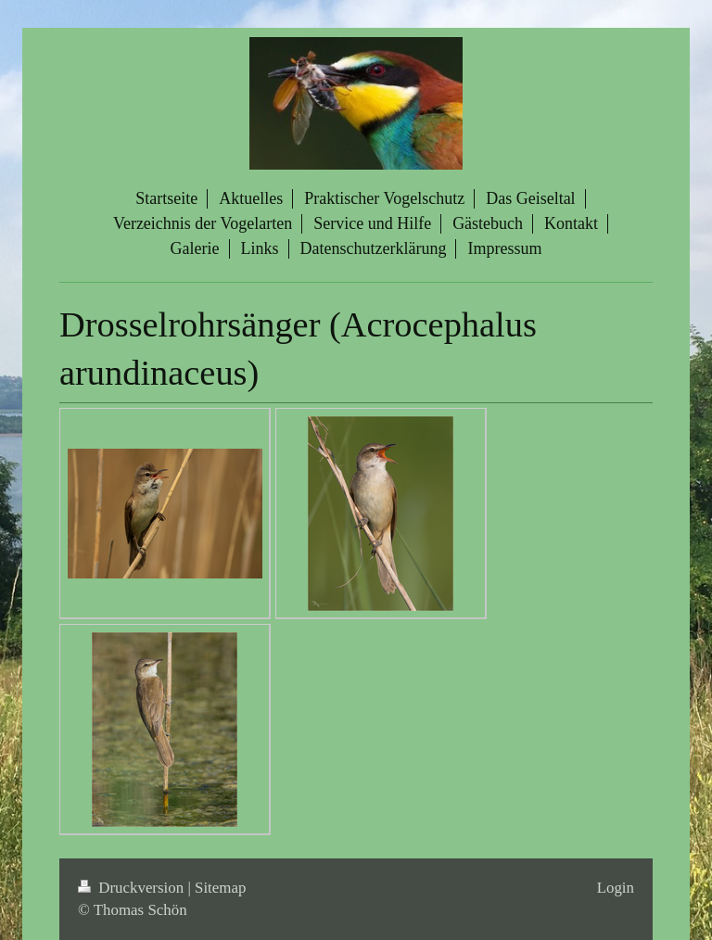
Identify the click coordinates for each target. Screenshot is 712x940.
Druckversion (132, 887)
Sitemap (220, 887)
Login (615, 887)
